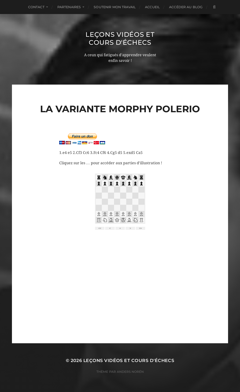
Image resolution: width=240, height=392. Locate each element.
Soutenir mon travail (115, 7)
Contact (36, 7)
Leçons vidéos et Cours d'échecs (119, 38)
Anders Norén (130, 371)
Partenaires (69, 7)
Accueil (152, 7)
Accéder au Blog (186, 7)
